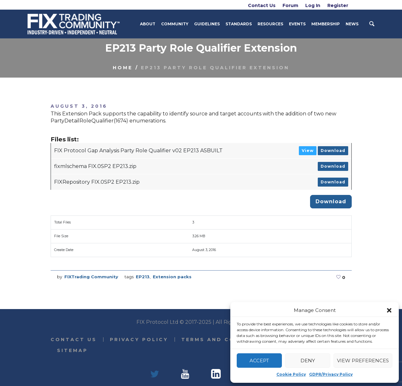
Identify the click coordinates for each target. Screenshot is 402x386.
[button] (389, 310)
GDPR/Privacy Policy (331, 374)
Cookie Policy (291, 374)
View (308, 150)
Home (123, 68)
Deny (307, 360)
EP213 (143, 276)
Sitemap (72, 350)
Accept (259, 360)
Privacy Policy (139, 339)
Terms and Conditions (225, 339)
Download (333, 150)
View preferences (363, 360)
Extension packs (172, 276)
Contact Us (74, 339)
